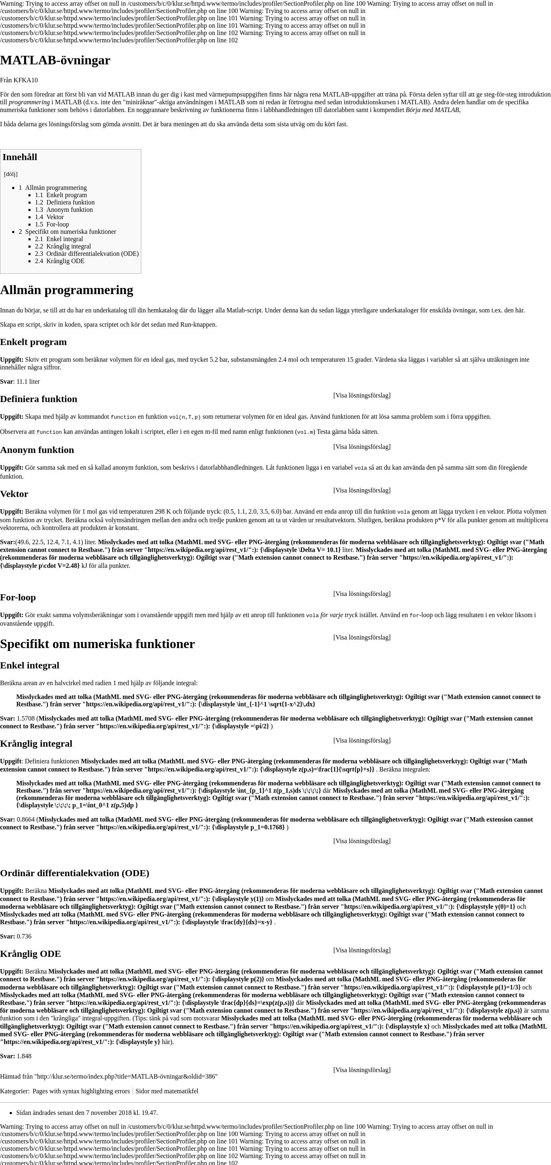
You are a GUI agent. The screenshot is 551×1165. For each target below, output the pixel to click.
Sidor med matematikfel (167, 1089)
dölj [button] (10, 174)
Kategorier (14, 1089)
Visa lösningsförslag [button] (362, 395)
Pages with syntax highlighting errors (81, 1089)
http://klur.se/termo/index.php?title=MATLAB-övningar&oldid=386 (126, 1074)
